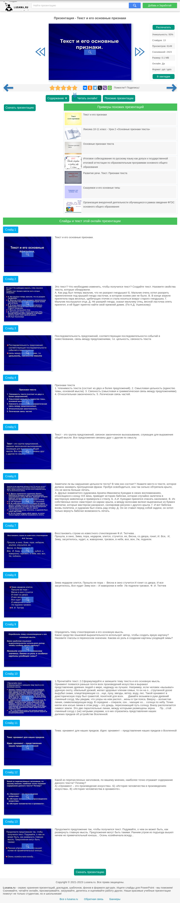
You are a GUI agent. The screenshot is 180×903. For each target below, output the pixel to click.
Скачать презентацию (20, 107)
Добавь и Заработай (159, 5)
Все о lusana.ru (69, 899)
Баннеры (114, 899)
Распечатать (163, 27)
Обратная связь (94, 899)
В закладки (163, 76)
